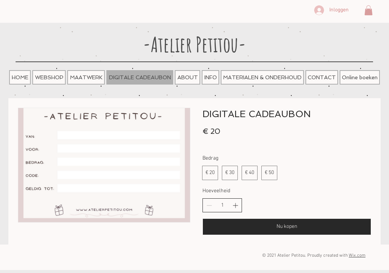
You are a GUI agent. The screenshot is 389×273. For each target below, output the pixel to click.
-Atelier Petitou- (194, 44)
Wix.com (357, 255)
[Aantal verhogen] (235, 205)
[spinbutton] (222, 205)
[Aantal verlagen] (209, 205)
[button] (368, 10)
